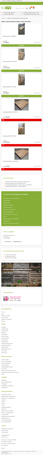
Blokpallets (3, 333)
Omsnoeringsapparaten (6, 420)
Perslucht (3, 404)
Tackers (3, 405)
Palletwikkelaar (6, 221)
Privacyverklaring (4, 452)
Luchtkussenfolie (4, 414)
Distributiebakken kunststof (7, 367)
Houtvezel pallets (7, 201)
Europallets (3, 327)
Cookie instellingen (26, 451)
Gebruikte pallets (4, 342)
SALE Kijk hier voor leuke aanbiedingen (11, 198)
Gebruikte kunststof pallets (7, 343)
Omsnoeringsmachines (6, 422)
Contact (4, 1)
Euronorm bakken (5, 360)
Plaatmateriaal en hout (6, 349)
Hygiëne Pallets (6, 203)
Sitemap (3, 321)
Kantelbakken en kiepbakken (7, 386)
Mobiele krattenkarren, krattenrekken (11, 219)
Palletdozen (3, 409)
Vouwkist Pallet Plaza (7, 207)
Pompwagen (4, 384)
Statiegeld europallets (6, 345)
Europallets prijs (4, 329)
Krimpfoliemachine (5, 418)
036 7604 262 (4, 437)
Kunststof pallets (4, 331)
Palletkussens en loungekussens (8, 398)
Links (2, 453)
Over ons (3, 312)
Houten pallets (4, 334)
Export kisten (4, 369)
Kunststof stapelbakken (8, 212)
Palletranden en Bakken (8, 205)
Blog (2, 314)
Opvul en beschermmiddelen (7, 411)
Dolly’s (4, 216)
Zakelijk (9, 1)
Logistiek (4, 377)
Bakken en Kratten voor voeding (10, 214)
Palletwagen (4, 380)
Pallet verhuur (4, 353)
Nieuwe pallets (4, 340)
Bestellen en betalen (5, 316)
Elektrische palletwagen (6, 382)
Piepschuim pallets (5, 338)
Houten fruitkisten (5, 365)
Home (3, 18)
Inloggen (14, 1)
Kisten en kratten (6, 357)
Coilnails (3, 402)
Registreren (19, 1)
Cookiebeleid (33, 451)
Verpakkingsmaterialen (6, 407)
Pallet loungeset (4, 347)
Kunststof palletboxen (6, 363)
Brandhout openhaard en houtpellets (11, 223)
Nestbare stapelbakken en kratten (8, 371)
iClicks (20, 451)
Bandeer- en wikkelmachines (7, 413)
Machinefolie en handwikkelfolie (8, 416)
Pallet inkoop (4, 351)
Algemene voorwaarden (6, 319)
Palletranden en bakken (6, 394)
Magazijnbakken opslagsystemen (8, 396)
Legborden (3, 400)
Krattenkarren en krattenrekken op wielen (10, 372)
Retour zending (4, 317)
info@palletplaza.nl (5, 435)
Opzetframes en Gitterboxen (9, 210)
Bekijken (21, 45)
